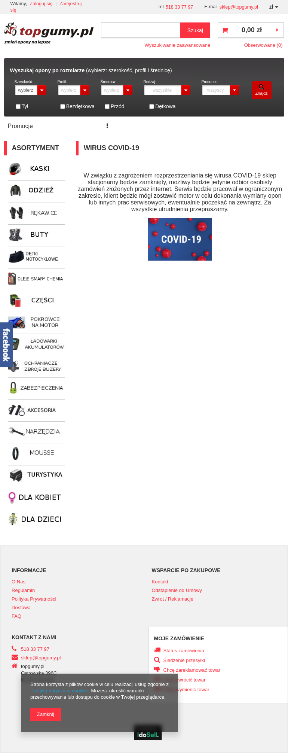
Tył (25, 106)
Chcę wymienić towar (186, 689)
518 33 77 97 (179, 7)
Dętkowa (165, 106)
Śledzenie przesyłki (184, 660)
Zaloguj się (42, 3)
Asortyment (35, 148)
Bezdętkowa (80, 106)
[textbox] (147, 30)
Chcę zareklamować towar (192, 670)
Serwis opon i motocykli (75, 126)
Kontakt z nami (34, 637)
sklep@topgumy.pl (239, 7)
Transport (217, 126)
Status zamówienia (183, 650)
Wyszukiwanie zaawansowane (178, 45)
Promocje (20, 126)
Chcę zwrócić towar (184, 680)
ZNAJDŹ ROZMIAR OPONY (155, 126)
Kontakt (250, 126)
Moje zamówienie (179, 638)
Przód (118, 106)
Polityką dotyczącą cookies (59, 690)
